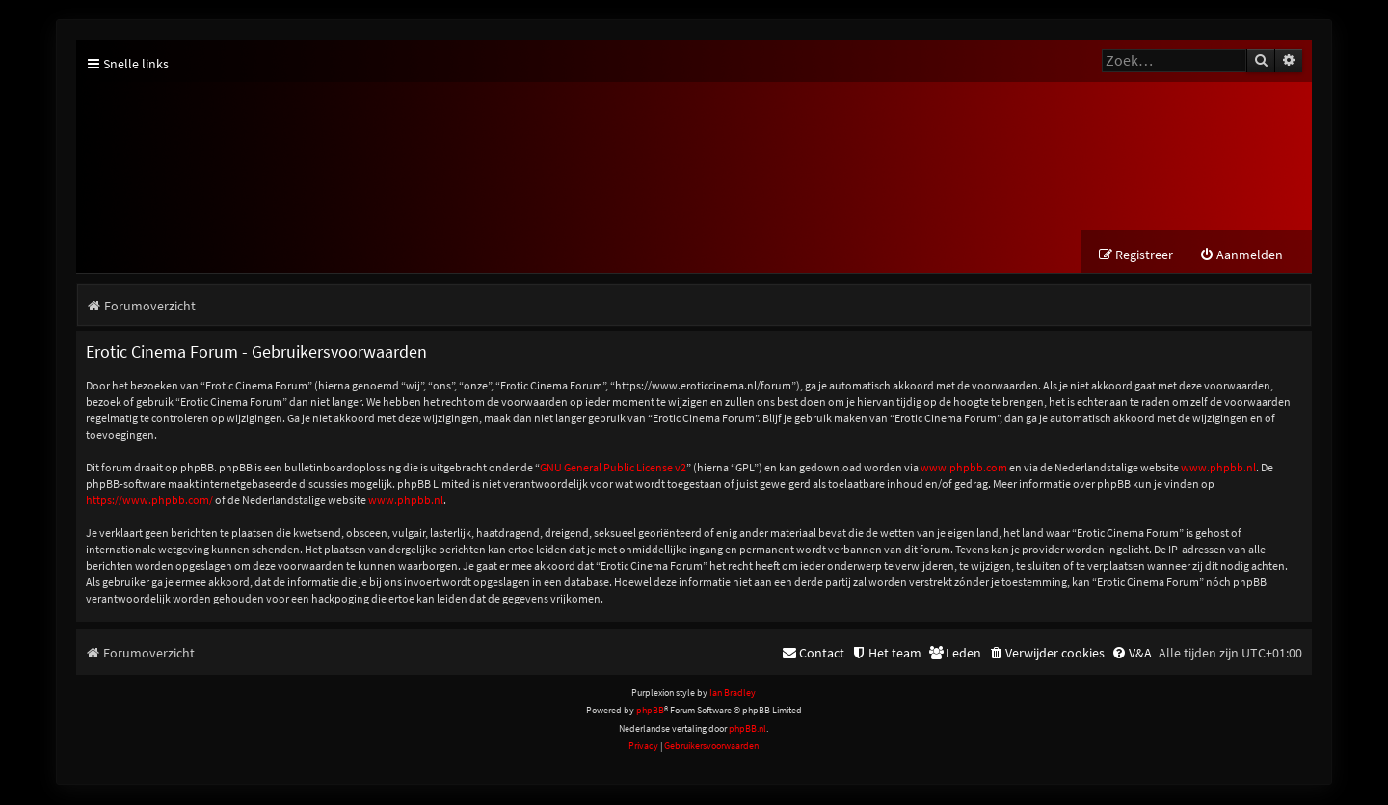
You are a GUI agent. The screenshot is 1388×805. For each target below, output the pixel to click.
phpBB (650, 711)
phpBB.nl (747, 728)
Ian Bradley (732, 693)
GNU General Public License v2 (613, 467)
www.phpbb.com (964, 467)
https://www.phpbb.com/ (149, 500)
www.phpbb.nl (1218, 467)
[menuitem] (1241, 256)
